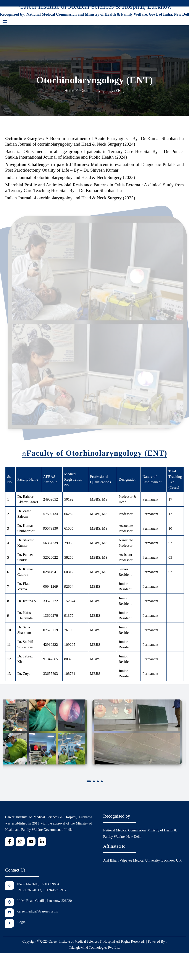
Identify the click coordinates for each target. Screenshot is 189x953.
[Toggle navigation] (5, 22)
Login (21, 922)
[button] (89, 782)
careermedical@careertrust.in (37, 911)
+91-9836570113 (29, 890)
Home (69, 90)
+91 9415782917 (54, 890)
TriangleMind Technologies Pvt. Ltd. (94, 947)
